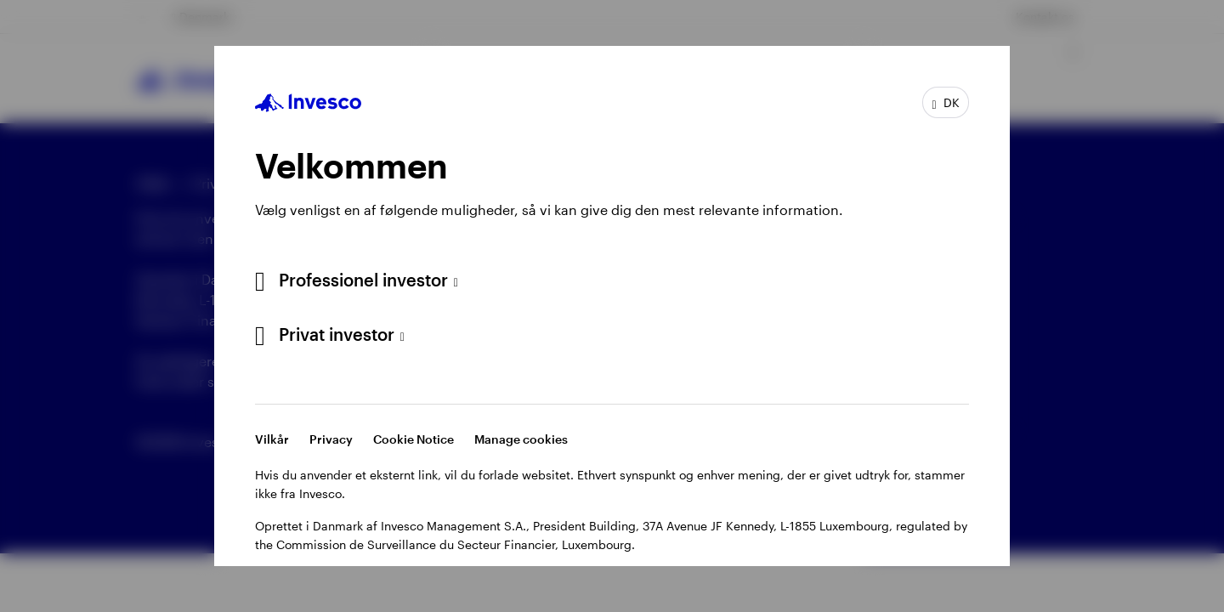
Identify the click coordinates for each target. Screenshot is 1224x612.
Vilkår (272, 439)
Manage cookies (521, 439)
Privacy (331, 439)
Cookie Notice (413, 439)
